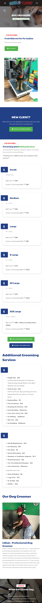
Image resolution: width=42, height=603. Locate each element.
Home (15, 19)
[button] (37, 3)
